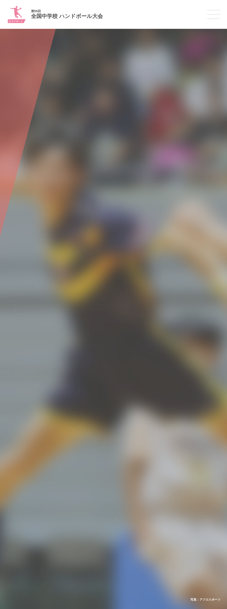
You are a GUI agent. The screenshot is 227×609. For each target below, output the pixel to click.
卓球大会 (130, 550)
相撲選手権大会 (167, 539)
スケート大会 (166, 556)
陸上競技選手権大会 (105, 533)
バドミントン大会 (135, 556)
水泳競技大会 (102, 539)
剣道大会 (163, 533)
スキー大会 (165, 550)
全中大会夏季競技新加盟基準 (62, 545)
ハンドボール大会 (104, 556)
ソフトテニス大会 (135, 545)
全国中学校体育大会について (63, 521)
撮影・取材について (57, 550)
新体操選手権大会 (135, 533)
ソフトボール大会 (135, 562)
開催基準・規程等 (55, 539)
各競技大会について (106, 521)
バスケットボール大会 (107, 545)
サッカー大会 (102, 550)
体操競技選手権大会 (105, 568)
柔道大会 (130, 568)
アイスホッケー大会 (170, 562)
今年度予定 (51, 533)
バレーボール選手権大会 (139, 539)
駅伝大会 (163, 545)
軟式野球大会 (102, 562)
